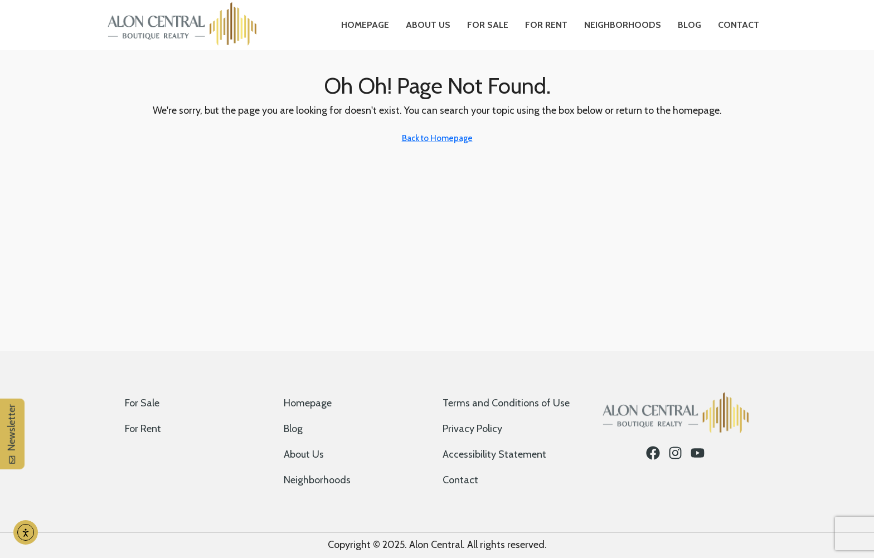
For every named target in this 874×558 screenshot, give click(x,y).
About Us (428, 25)
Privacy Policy (472, 429)
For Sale (487, 25)
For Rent (546, 25)
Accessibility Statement (494, 454)
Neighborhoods (622, 25)
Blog (689, 25)
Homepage (365, 25)
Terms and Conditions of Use (506, 403)
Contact (738, 25)
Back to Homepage (437, 138)
